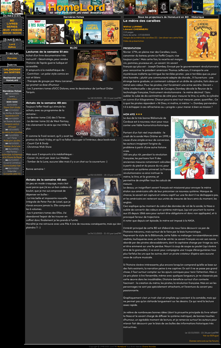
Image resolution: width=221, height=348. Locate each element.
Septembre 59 (12, 115)
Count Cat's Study (12, 107)
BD (12, 20)
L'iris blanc (12, 99)
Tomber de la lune (12, 146)
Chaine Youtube (149, 346)
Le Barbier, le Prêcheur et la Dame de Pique (12, 156)
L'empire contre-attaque (12, 125)
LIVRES (12, 23)
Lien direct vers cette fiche (171, 37)
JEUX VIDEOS (12, 29)
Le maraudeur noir (12, 165)
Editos (12, 47)
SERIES (12, 26)
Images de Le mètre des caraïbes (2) (140, 37)
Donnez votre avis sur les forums (204, 340)
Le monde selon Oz (12, 173)
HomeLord (121, 346)
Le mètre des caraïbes (12, 132)
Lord (12, 44)
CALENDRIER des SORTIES (12, 71)
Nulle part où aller (12, 140)
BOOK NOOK (12, 32)
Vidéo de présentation (133, 40)
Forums (12, 58)
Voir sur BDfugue (211, 335)
